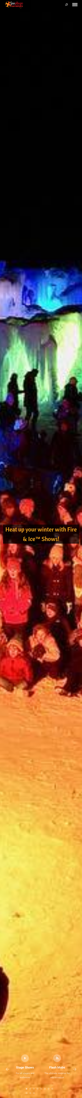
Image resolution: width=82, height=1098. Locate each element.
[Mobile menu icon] (75, 4)
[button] (7, 1069)
